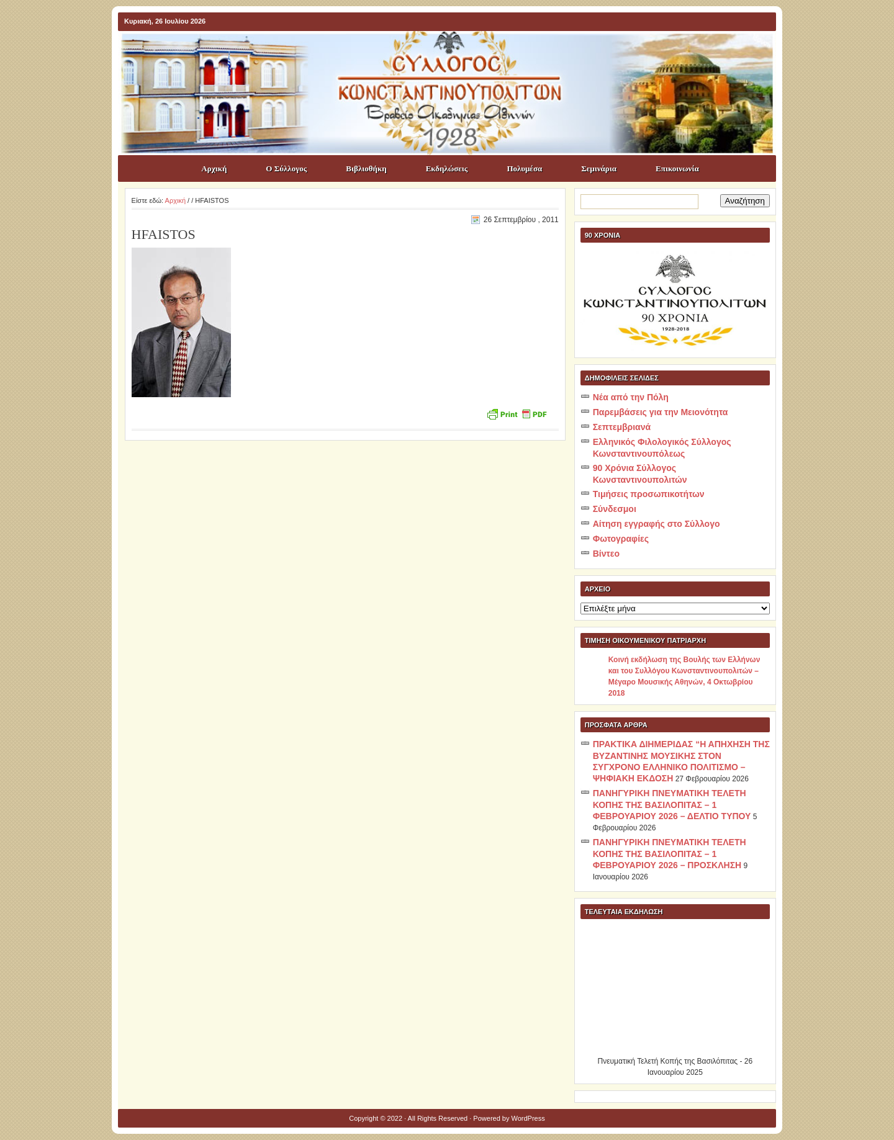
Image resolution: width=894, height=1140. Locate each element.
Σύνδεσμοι (614, 509)
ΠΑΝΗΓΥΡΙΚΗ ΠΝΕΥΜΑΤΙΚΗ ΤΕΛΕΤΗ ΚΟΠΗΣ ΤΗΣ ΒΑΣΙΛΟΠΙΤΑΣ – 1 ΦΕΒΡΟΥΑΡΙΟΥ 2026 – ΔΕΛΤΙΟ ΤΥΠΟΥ (672, 804)
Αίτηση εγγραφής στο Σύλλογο (656, 524)
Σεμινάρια (598, 168)
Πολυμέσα (524, 168)
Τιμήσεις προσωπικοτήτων (649, 494)
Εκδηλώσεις (447, 168)
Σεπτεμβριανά (622, 427)
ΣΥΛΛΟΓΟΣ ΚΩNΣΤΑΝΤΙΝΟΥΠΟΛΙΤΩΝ (453, 53)
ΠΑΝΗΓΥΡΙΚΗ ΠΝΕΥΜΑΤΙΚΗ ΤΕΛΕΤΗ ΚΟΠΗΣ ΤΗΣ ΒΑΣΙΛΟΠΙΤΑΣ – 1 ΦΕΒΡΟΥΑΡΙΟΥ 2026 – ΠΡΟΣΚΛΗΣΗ (669, 853)
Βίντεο (606, 554)
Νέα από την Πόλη (631, 397)
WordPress (528, 1118)
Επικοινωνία (677, 168)
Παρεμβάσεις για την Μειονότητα (660, 412)
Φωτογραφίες (621, 539)
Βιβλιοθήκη (366, 168)
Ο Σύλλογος (286, 168)
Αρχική (214, 168)
